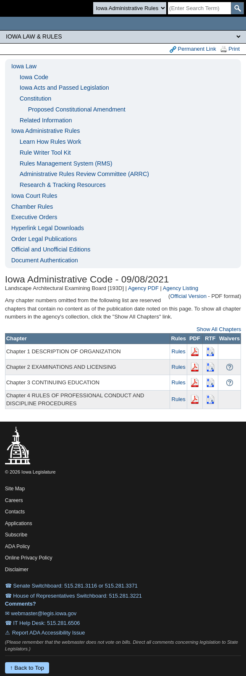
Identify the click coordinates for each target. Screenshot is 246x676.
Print (230, 49)
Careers (14, 500)
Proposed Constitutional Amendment (77, 109)
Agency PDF (143, 288)
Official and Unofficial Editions (51, 249)
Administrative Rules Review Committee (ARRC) (84, 174)
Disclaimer (17, 569)
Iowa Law (24, 66)
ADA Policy (17, 546)
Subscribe (16, 535)
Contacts (15, 512)
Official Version (188, 296)
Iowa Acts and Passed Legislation (64, 87)
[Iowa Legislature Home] (123, 23)
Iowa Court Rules (34, 195)
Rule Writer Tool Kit (45, 152)
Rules (179, 351)
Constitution (36, 98)
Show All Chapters (218, 329)
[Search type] (129, 8)
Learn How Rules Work (50, 141)
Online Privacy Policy (28, 558)
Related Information (46, 120)
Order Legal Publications (44, 239)
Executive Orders (34, 217)
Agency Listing (181, 288)
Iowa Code (34, 77)
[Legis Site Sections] (123, 36)
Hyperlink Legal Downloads (47, 228)
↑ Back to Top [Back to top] (27, 668)
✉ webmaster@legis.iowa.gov (41, 613)
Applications (18, 523)
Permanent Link (193, 49)
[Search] (199, 8)
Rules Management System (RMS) (66, 163)
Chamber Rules (32, 206)
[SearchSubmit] (237, 8)
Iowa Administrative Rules (45, 130)
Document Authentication (44, 260)
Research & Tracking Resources (63, 184)
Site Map (15, 489)
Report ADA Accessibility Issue (48, 632)
